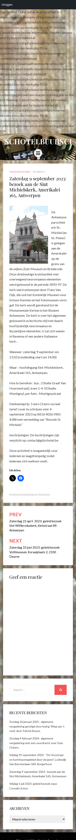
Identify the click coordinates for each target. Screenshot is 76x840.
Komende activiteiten (36, 494)
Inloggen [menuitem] (7, 4)
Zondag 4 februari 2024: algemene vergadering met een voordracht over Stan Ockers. (36, 743)
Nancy (40, 171)
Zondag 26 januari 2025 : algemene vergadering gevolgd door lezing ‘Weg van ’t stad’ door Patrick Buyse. (36, 726)
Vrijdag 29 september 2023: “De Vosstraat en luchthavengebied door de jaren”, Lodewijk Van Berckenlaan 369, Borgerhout (37, 759)
